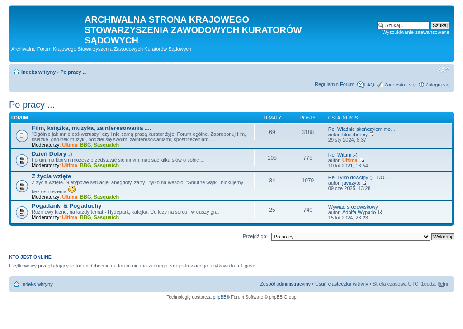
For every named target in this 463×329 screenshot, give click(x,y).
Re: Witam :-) (343, 154)
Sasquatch (106, 145)
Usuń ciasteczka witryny (341, 283)
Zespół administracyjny (285, 283)
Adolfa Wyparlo (359, 212)
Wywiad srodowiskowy (353, 207)
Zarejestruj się (400, 84)
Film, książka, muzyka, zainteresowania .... (91, 127)
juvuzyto (351, 183)
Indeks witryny (38, 72)
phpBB (220, 297)
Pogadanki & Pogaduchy (67, 205)
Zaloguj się (437, 84)
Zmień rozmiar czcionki (442, 70)
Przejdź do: (255, 236)
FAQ (369, 84)
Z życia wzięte (51, 176)
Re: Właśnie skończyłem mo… (362, 129)
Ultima (69, 145)
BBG (85, 145)
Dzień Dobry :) (52, 153)
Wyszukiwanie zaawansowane (416, 32)
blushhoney (355, 134)
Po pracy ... (73, 72)
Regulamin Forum (334, 84)
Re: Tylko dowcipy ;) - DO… (359, 177)
